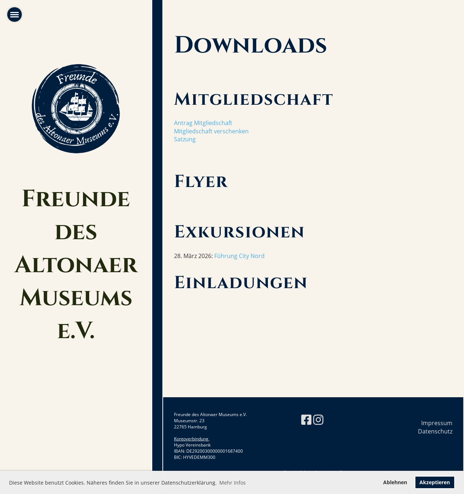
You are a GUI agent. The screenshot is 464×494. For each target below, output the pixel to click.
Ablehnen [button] (395, 482)
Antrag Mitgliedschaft (203, 123)
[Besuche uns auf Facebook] (306, 419)
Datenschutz (435, 431)
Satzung (185, 139)
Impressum (436, 423)
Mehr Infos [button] (232, 482)
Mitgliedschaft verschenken (211, 131)
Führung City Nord (239, 256)
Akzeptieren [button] (434, 482)
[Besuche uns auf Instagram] (318, 419)
